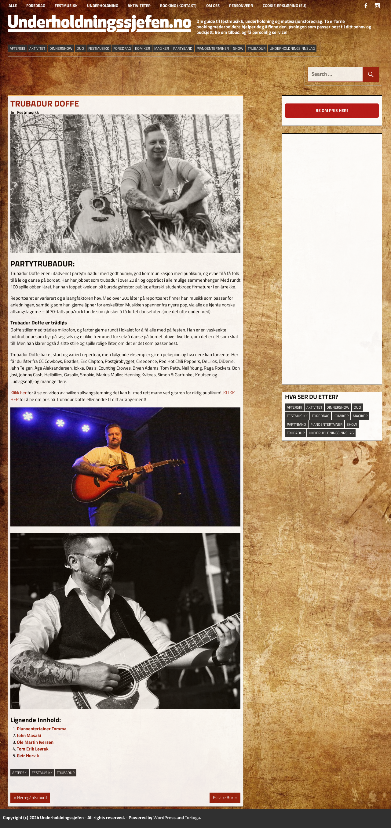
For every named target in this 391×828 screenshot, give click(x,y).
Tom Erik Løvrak (33, 748)
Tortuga (192, 817)
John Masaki (29, 735)
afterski (19, 773)
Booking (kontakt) (178, 5)
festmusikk (42, 773)
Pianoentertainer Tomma (42, 728)
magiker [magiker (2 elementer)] (161, 48)
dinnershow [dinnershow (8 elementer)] (60, 48)
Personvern (241, 5)
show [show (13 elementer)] (238, 48)
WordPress (164, 817)
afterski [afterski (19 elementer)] (17, 48)
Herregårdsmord (32, 798)
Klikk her (18, 392)
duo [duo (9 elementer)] (80, 48)
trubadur (66, 773)
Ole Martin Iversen (35, 742)
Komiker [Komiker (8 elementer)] (142, 48)
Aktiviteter (139, 5)
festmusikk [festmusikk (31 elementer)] (98, 48)
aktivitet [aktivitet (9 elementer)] (37, 48)
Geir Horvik (28, 755)
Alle (13, 5)
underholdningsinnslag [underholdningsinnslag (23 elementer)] (292, 48)
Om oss (213, 5)
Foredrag (35, 5)
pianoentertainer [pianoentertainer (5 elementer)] (213, 48)
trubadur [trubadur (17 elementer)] (256, 48)
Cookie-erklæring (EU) (284, 5)
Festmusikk (66, 5)
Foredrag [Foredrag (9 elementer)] (122, 48)
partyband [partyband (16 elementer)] (182, 48)
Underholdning (102, 5)
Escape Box (223, 798)
